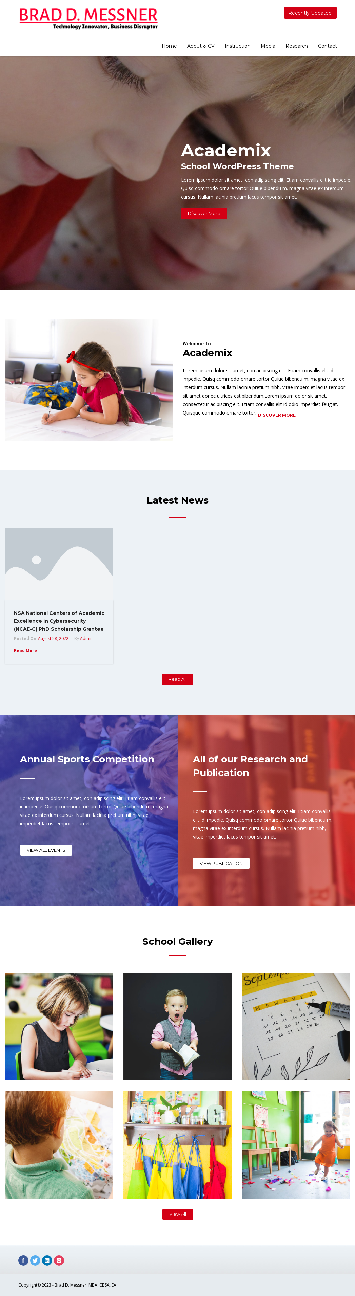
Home (169, 46)
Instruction (238, 46)
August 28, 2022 (53, 638)
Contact (327, 46)
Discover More (277, 415)
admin (86, 638)
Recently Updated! (310, 13)
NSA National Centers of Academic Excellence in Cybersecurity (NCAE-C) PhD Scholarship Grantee (59, 621)
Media (268, 46)
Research (296, 46)
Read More (25, 650)
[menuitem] (169, 47)
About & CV (201, 46)
